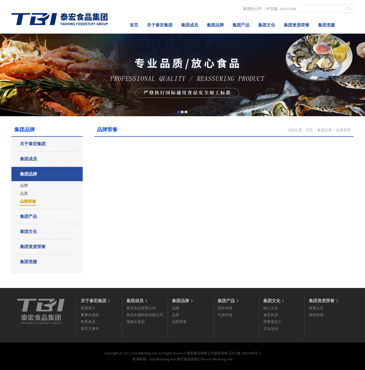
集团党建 (326, 25)
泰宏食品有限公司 (141, 308)
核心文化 (270, 308)
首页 (134, 25)
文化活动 (270, 328)
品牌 (24, 185)
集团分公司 (252, 9)
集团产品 (241, 25)
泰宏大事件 (90, 328)
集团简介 (88, 308)
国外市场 (225, 308)
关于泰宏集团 (160, 25)
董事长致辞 (90, 315)
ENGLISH (288, 9)
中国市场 (225, 315)
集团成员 (189, 25)
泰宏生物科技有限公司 (144, 315)
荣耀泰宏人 (272, 322)
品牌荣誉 (28, 201)
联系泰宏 (88, 322)
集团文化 (266, 25)
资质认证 (316, 308)
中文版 (271, 9)
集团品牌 (215, 25)
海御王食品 (135, 322)
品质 (24, 193)
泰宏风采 (270, 315)
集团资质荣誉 (296, 25)
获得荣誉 (316, 315)
